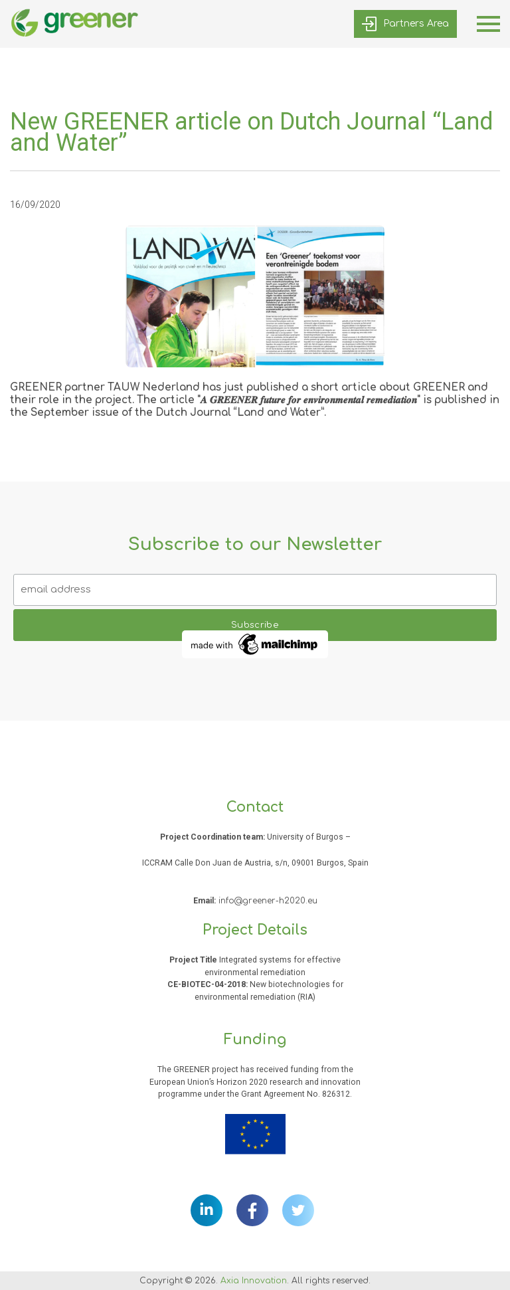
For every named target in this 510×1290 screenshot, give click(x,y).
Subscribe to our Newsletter (255, 544)
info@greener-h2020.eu (267, 900)
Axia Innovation (253, 1280)
